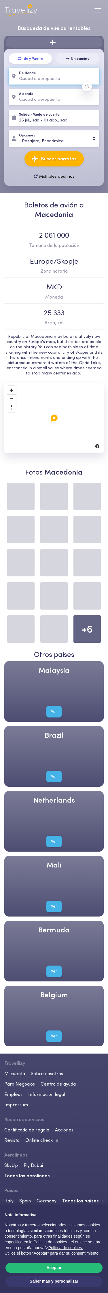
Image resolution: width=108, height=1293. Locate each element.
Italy (9, 1200)
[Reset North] (11, 407)
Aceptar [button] (53, 1267)
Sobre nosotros (47, 1073)
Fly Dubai (33, 1165)
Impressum (16, 1104)
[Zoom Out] (11, 398)
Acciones (64, 1129)
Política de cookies (65, 1247)
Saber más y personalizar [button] (54, 1281)
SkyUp (11, 1165)
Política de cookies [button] (50, 1242)
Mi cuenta (14, 1073)
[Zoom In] (11, 390)
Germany (46, 1200)
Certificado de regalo (26, 1129)
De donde (27, 73)
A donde (26, 94)
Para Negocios (19, 1084)
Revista (12, 1140)
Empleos (13, 1094)
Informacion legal (46, 1094)
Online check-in (41, 1140)
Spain (25, 1200)
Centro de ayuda (58, 1084)
